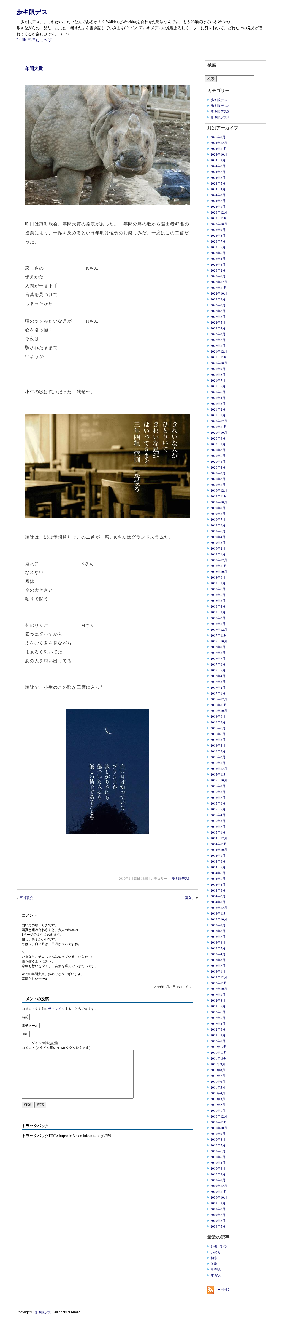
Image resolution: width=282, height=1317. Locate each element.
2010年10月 (219, 1128)
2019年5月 (218, 531)
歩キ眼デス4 (220, 117)
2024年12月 (219, 143)
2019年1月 (218, 554)
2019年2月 (218, 548)
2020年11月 (219, 427)
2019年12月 (219, 491)
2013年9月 (218, 925)
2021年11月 (219, 357)
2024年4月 (218, 189)
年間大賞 (34, 68)
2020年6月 (218, 456)
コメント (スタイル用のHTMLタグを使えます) (56, 1048)
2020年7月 (218, 450)
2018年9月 (218, 577)
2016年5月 (218, 740)
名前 (25, 1017)
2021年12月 (219, 351)
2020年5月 (218, 462)
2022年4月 (218, 328)
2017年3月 (218, 682)
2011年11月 (219, 1053)
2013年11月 (219, 914)
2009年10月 (219, 1197)
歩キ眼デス (32, 12)
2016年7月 (218, 728)
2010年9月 (218, 1134)
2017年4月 (218, 676)
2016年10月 (219, 711)
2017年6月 (218, 664)
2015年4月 (218, 815)
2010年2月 (218, 1174)
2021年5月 (218, 392)
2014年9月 (218, 856)
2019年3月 (218, 543)
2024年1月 (218, 207)
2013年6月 (218, 942)
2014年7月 (218, 867)
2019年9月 (218, 508)
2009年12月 (219, 1186)
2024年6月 (218, 178)
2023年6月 (218, 247)
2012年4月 (218, 1024)
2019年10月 (219, 502)
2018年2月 (218, 618)
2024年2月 (218, 201)
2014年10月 (219, 850)
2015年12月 (219, 769)
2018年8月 (218, 583)
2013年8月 (218, 931)
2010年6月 (218, 1151)
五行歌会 (26, 898)
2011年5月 (218, 1087)
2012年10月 (219, 989)
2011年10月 (219, 1058)
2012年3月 (218, 1029)
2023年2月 (218, 270)
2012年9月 (218, 995)
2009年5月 (218, 1226)
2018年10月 (219, 572)
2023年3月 (218, 265)
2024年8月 (218, 166)
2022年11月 (219, 288)
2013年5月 (218, 948)
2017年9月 (218, 647)
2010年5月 (218, 1157)
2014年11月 (219, 844)
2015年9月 (218, 786)
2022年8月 (218, 305)
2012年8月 (218, 1000)
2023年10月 (219, 224)
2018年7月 (218, 589)
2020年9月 (218, 438)
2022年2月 (218, 340)
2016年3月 (218, 751)
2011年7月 (218, 1076)
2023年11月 (219, 218)
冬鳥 (214, 1264)
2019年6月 (218, 525)
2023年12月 (219, 212)
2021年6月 (218, 386)
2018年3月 (218, 612)
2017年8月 (218, 653)
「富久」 (188, 898)
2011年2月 (218, 1105)
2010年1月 (218, 1180)
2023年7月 (218, 241)
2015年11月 (219, 774)
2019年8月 (218, 514)
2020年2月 (218, 479)
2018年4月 (218, 606)
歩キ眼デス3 (181, 878)
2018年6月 (218, 595)
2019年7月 (218, 520)
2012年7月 (218, 1006)
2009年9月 (218, 1203)
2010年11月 (219, 1122)
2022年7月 (218, 311)
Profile (22, 40)
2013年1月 (218, 971)
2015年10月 (219, 780)
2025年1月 (218, 137)
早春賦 (216, 1269)
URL (25, 1034)
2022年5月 (218, 322)
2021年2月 (218, 409)
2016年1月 (218, 763)
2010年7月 (218, 1145)
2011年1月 (218, 1111)
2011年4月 (218, 1093)
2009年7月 (218, 1215)
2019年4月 (218, 537)
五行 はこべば (39, 40)
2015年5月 (218, 809)
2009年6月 (218, 1221)
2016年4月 (218, 745)
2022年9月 (218, 299)
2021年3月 (218, 404)
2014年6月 (218, 873)
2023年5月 (218, 253)
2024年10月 (219, 154)
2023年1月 (218, 276)
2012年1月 (218, 1041)
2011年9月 (218, 1064)
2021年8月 (218, 375)
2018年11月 (219, 566)
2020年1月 (218, 485)
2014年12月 (219, 838)
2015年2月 (218, 827)
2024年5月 (218, 183)
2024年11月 (219, 149)
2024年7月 (218, 172)
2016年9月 (218, 717)
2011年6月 (218, 1082)
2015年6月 (218, 803)
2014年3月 (218, 890)
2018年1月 (218, 624)
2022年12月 (219, 282)
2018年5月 (218, 601)
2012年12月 (219, 977)
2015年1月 (218, 832)
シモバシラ (219, 1246)
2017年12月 (219, 630)
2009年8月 (218, 1209)
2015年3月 (218, 821)
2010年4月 (218, 1163)
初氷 (214, 1258)
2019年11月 (219, 496)
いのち (216, 1252)
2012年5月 (218, 1018)
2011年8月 (218, 1070)
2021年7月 (218, 380)
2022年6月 (218, 317)
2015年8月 (218, 792)
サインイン (56, 1009)
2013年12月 (219, 908)
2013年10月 (219, 919)
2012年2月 (218, 1035)
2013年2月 (218, 966)
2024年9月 (218, 160)
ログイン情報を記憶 (43, 1043)
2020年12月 (219, 421)
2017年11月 (219, 635)
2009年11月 (219, 1192)
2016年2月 (218, 757)
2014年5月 (218, 879)
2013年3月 (218, 960)
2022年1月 (218, 346)
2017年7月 (218, 659)
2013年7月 (218, 937)
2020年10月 (219, 433)
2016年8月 (218, 722)
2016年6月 (218, 734)
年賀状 (216, 1275)
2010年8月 (218, 1140)
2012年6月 (218, 1012)
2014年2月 (218, 896)
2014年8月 (218, 861)
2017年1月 (218, 693)
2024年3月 (218, 195)
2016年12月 (219, 699)
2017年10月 (219, 641)
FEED (223, 1289)
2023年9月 (218, 230)
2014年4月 (218, 885)
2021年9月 (218, 369)
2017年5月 (218, 670)
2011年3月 (218, 1099)
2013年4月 (218, 954)
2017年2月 (218, 688)
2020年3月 (218, 473)
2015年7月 (218, 798)
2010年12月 (219, 1116)
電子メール (30, 1026)
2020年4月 (218, 467)
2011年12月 (219, 1047)
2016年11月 (219, 705)
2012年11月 (219, 983)
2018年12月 (219, 560)
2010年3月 (218, 1168)
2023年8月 (218, 236)
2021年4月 (218, 398)
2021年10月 (219, 363)
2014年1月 (218, 902)
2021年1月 (218, 415)
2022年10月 (219, 294)
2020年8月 (218, 444)
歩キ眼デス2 (220, 106)
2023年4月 (218, 259)
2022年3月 (218, 334)
